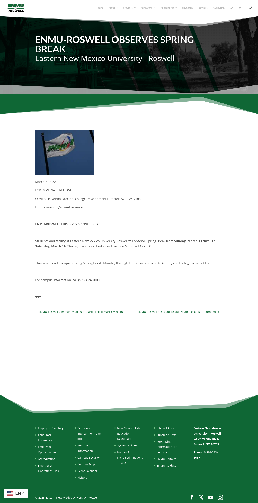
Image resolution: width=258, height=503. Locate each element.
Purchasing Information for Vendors (167, 447)
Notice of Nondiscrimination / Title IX (130, 457)
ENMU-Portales (166, 459)
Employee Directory (50, 428)
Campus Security (88, 457)
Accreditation (46, 459)
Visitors (82, 477)
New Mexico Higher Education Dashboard (130, 433)
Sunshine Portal (167, 435)
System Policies (127, 445)
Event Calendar (87, 471)
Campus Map (86, 464)
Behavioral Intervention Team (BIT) (89, 433)
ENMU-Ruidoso (166, 465)
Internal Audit (166, 428)
